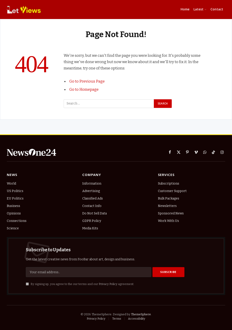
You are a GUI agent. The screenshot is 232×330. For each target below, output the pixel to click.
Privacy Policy (108, 284)
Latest (198, 9)
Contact (216, 9)
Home (185, 9)
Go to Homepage (84, 89)
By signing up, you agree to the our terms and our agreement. (80, 284)
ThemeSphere (141, 314)
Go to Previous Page (87, 81)
